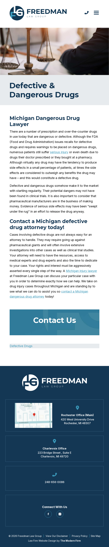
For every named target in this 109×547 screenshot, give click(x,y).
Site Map (96, 536)
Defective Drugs (21, 346)
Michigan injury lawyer (81, 271)
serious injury (59, 152)
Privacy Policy (80, 536)
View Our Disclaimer (57, 536)
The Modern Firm (70, 540)
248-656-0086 (54, 482)
